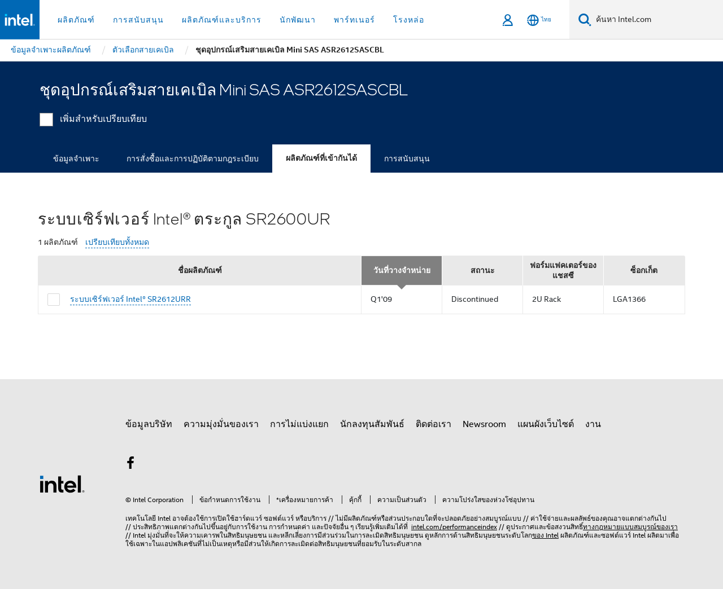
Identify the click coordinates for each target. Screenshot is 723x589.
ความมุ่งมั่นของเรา (221, 424)
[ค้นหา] (584, 19)
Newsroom (484, 424)
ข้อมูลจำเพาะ (76, 158)
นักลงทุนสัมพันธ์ (372, 424)
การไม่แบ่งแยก (299, 424)
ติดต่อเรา (433, 424)
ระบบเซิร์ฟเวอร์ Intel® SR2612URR (130, 299)
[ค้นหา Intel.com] (657, 20)
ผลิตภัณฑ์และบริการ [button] (222, 20)
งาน (593, 424)
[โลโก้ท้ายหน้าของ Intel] (62, 483)
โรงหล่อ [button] (408, 20)
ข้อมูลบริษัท (148, 424)
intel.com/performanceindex (454, 526)
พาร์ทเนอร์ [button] (354, 20)
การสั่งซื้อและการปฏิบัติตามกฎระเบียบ (193, 158)
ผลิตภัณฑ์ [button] (76, 20)
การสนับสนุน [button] (138, 20)
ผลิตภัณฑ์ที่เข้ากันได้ (321, 158)
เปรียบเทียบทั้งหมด (117, 242)
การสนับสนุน (407, 158)
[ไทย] (539, 20)
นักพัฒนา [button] (298, 20)
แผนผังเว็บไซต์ (545, 424)
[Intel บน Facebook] (130, 465)
